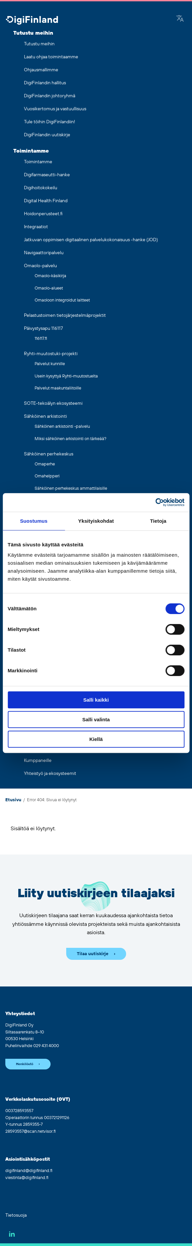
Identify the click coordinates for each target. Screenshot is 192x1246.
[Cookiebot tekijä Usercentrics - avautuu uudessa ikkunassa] (155, 502)
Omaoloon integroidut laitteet (62, 300)
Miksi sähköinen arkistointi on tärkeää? (70, 438)
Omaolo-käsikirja (50, 276)
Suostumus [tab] (34, 521)
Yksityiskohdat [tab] (96, 521)
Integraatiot (36, 227)
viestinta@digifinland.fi (26, 1177)
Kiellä (95, 739)
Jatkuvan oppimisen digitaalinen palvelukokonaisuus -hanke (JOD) (91, 240)
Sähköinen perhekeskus (48, 454)
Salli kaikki (96, 700)
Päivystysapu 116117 (43, 328)
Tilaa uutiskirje (92, 953)
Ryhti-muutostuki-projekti (51, 354)
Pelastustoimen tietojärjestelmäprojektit (65, 315)
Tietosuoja (16, 1215)
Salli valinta (96, 719)
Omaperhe (45, 464)
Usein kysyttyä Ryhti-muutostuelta (66, 376)
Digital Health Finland (46, 201)
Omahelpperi (47, 476)
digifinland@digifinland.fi (28, 1170)
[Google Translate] (180, 19)
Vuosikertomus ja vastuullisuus (55, 109)
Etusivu (13, 800)
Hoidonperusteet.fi (43, 214)
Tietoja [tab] (158, 521)
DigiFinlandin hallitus (45, 83)
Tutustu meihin (33, 33)
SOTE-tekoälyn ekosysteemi (53, 403)
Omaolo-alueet (49, 288)
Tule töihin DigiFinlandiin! (49, 122)
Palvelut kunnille (50, 363)
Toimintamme (31, 151)
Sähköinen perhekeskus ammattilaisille (71, 488)
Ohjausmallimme (41, 70)
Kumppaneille (38, 761)
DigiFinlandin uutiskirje (47, 135)
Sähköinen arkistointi (45, 416)
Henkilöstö (24, 1064)
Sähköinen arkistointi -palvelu (62, 426)
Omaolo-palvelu (40, 266)
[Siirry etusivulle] (32, 20)
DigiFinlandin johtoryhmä (49, 96)
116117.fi (41, 338)
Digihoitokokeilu (40, 188)
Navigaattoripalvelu (44, 253)
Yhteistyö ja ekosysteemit (50, 774)
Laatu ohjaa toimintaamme (51, 57)
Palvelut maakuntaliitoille (58, 388)
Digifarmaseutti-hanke (47, 175)
